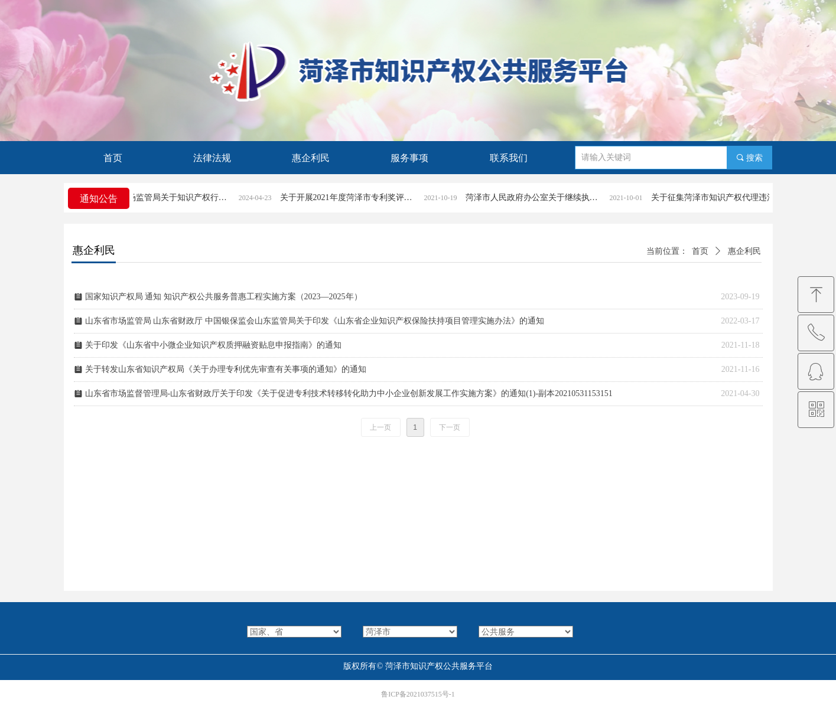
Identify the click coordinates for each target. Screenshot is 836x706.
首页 (700, 251)
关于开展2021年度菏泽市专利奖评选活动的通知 (358, 197)
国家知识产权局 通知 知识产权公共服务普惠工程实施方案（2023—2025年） (223, 296)
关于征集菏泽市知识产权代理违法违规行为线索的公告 (729, 197)
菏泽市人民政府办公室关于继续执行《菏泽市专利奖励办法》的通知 (543, 197)
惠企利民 (744, 251)
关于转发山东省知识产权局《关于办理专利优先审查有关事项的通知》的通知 (225, 369)
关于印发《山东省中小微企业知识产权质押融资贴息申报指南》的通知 (213, 345)
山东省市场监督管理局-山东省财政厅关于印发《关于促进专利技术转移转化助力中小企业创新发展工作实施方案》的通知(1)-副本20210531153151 (349, 393)
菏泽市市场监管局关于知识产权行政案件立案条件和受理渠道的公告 (172, 197)
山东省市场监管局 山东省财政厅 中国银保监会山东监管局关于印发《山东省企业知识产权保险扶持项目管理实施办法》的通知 (314, 320)
